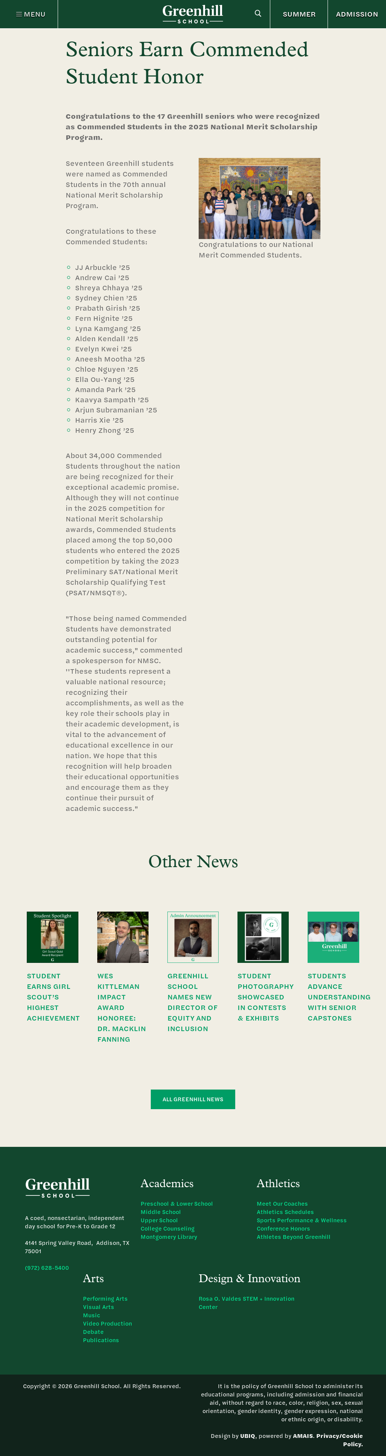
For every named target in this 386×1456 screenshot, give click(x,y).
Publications (101, 1340)
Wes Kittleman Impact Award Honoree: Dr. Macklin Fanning (121, 1007)
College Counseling (168, 1228)
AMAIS (303, 1436)
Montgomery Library (169, 1237)
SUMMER (299, 14)
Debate (93, 1332)
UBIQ (247, 1436)
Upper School (159, 1220)
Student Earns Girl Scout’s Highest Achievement (53, 996)
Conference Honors (283, 1228)
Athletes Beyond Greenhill (294, 1237)
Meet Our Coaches (282, 1204)
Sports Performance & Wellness (302, 1220)
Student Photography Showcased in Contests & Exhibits (265, 996)
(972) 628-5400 (47, 1268)
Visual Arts (98, 1307)
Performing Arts (105, 1299)
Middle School (161, 1212)
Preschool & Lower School (177, 1204)
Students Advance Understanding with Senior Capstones (339, 996)
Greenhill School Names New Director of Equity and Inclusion (192, 1001)
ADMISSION (357, 14)
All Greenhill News (193, 1099)
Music (91, 1315)
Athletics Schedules (285, 1212)
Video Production (107, 1323)
